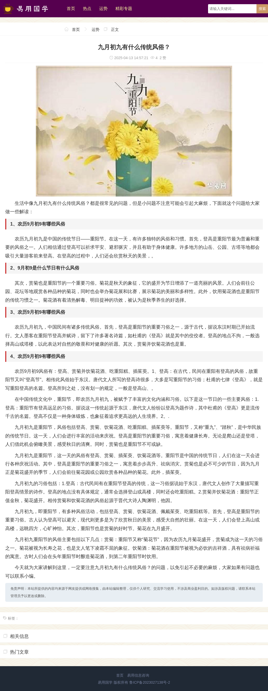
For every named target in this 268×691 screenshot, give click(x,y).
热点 (87, 8)
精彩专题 (123, 8)
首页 (71, 8)
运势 (103, 8)
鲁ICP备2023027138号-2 (149, 682)
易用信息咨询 (138, 675)
